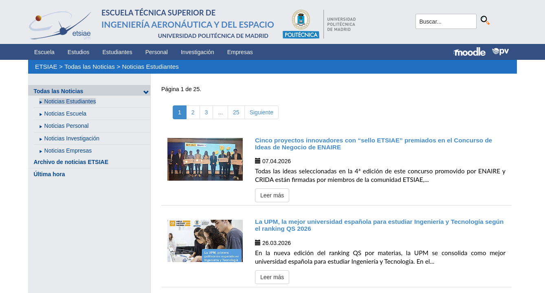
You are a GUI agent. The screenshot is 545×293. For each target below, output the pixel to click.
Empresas (240, 52)
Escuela (44, 52)
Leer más (272, 195)
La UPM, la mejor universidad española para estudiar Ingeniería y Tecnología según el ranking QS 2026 (379, 225)
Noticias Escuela (65, 113)
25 (236, 112)
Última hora (49, 174)
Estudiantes (117, 52)
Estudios (79, 52)
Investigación (197, 52)
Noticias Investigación (71, 138)
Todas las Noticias (89, 66)
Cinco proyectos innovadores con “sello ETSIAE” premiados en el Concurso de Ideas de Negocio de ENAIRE (373, 144)
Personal (156, 52)
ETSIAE (46, 66)
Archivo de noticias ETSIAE (70, 162)
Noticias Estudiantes (150, 66)
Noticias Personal (66, 125)
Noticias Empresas (68, 150)
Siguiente (261, 112)
